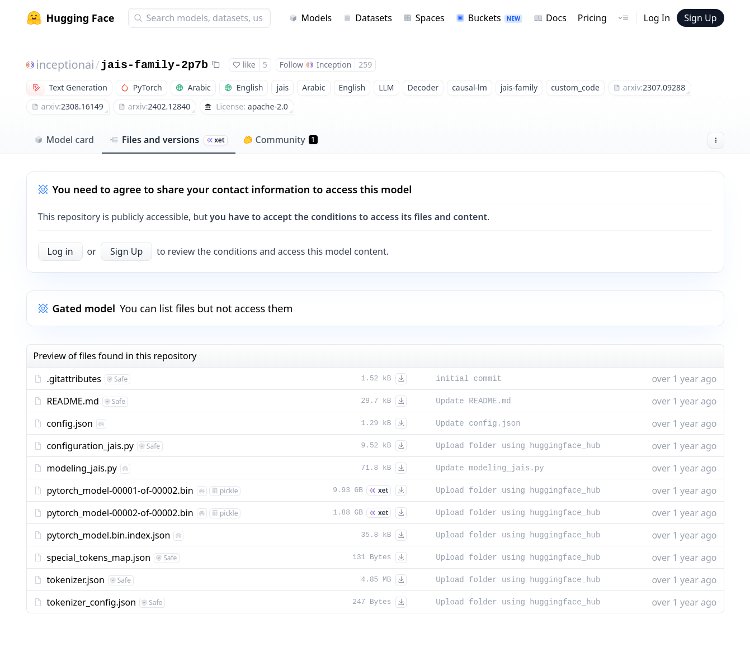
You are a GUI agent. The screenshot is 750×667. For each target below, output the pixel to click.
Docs (550, 18)
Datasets (367, 18)
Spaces (424, 18)
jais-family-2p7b (154, 65)
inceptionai (65, 64)
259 (365, 64)
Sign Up (700, 18)
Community (280, 140)
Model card (64, 140)
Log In (657, 18)
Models (310, 18)
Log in (60, 251)
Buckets (489, 18)
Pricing (592, 18)
